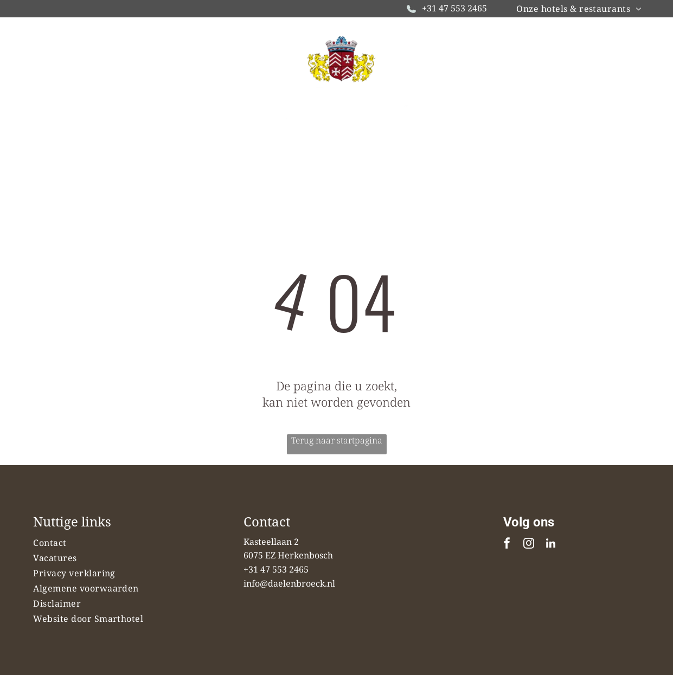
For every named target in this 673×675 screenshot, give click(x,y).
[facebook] (507, 544)
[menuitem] (578, 8)
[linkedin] (550, 544)
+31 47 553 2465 (454, 8)
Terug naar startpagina (336, 440)
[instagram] (529, 544)
